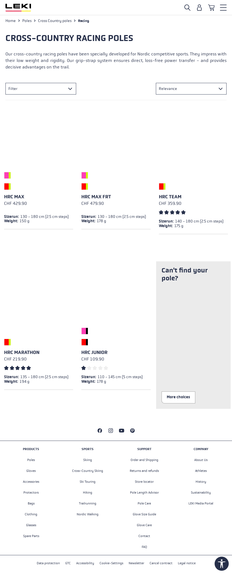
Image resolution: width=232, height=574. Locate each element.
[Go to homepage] (18, 7)
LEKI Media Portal (200, 503)
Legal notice (187, 563)
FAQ (144, 547)
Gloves (31, 471)
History (201, 482)
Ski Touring (87, 482)
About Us (201, 460)
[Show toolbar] (222, 564)
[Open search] (187, 7)
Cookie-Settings (111, 563)
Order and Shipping (144, 460)
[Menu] (223, 7)
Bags (31, 503)
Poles (31, 460)
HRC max (14, 197)
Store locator (144, 482)
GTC (68, 563)
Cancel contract (161, 563)
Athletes (201, 471)
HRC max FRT (96, 197)
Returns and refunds (144, 471)
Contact (144, 536)
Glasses (31, 525)
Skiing (87, 460)
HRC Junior (94, 352)
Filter (12, 88)
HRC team (170, 197)
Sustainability (201, 492)
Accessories (31, 482)
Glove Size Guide (144, 514)
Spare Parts (31, 536)
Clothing (31, 514)
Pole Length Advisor (144, 492)
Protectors (31, 492)
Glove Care (144, 525)
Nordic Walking (87, 514)
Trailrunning (87, 503)
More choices (178, 397)
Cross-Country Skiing (87, 471)
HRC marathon (21, 352)
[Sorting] (191, 89)
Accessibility (85, 563)
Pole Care (144, 503)
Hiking (87, 492)
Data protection (48, 563)
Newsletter (136, 563)
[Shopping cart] (211, 7)
